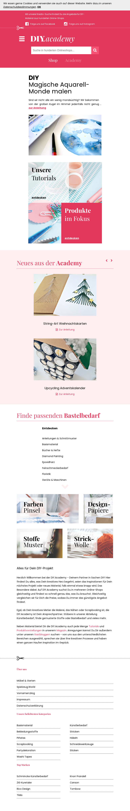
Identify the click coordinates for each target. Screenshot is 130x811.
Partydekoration (26, 750)
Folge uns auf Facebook (42, 24)
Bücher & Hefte (51, 450)
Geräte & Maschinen (54, 480)
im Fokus (78, 223)
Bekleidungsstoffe (27, 731)
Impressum (23, 699)
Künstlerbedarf (78, 725)
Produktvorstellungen (29, 630)
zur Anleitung (37, 108)
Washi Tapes (24, 756)
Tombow (75, 789)
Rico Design (23, 789)
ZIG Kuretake (24, 782)
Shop (53, 60)
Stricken (74, 731)
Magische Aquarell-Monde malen (59, 88)
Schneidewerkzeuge (82, 744)
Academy (73, 60)
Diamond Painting (52, 456)
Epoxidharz (48, 462)
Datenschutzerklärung (30, 705)
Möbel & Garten (26, 680)
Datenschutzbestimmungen (19, 7)
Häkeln (74, 738)
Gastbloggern (42, 634)
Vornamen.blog (26, 693)
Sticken (74, 750)
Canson (74, 782)
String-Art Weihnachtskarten (65, 323)
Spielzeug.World (26, 687)
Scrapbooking (25, 744)
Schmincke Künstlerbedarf (32, 776)
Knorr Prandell (78, 776)
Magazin (61, 630)
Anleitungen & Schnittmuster (59, 438)
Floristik (46, 474)
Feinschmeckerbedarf (55, 468)
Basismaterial (50, 444)
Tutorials (44, 182)
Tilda (19, 795)
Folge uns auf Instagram (82, 24)
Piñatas (21, 738)
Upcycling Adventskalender (65, 388)
